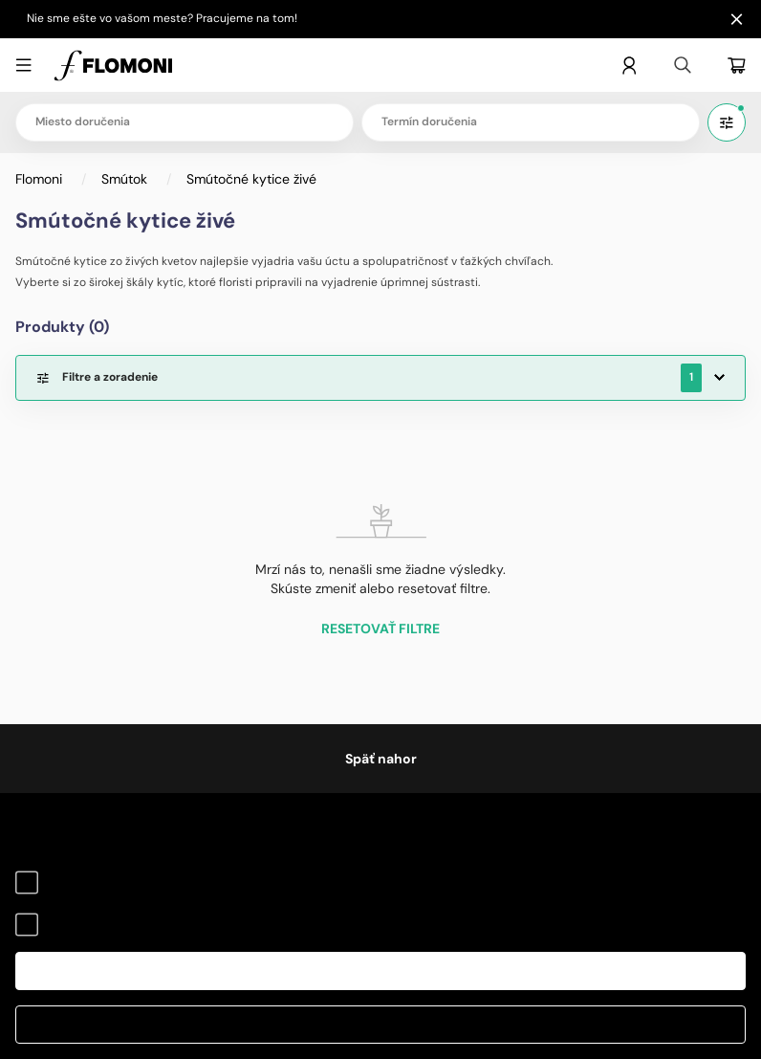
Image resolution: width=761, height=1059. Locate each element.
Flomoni (40, 179)
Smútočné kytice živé (251, 179)
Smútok (126, 179)
